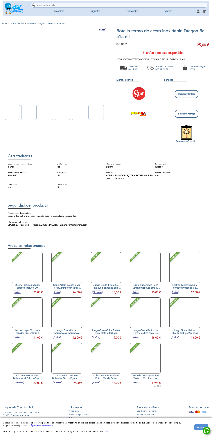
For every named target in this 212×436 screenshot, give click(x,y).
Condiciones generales (147, 410)
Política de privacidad (79, 414)
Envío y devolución (146, 414)
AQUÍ (107, 431)
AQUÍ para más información (39, 425)
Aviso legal (74, 410)
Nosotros (59, 11)
